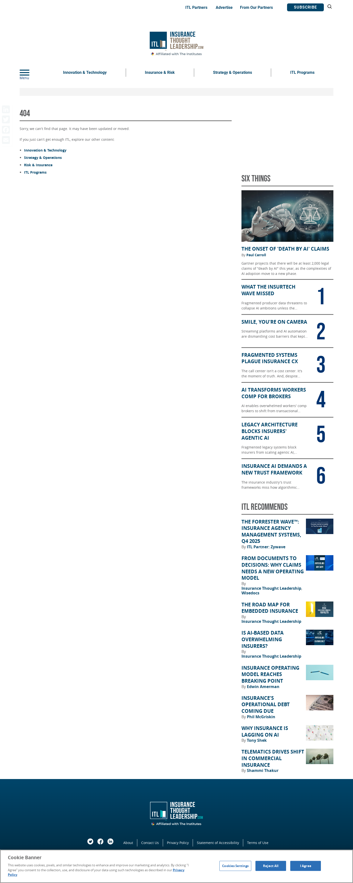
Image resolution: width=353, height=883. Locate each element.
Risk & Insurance (38, 165)
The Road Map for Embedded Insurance (269, 607)
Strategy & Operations (232, 72)
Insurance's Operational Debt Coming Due (265, 704)
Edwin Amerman (263, 686)
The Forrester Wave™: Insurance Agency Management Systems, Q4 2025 (271, 532)
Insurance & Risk (160, 72)
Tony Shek (257, 740)
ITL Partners (196, 7)
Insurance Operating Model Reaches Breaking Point (270, 674)
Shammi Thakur (262, 770)
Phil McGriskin (261, 716)
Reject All (270, 865)
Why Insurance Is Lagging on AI (264, 731)
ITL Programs (302, 72)
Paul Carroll (256, 255)
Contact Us (150, 842)
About (128, 842)
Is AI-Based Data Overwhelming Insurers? (262, 639)
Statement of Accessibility (218, 842)
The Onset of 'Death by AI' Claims (285, 249)
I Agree (305, 865)
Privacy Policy (178, 842)
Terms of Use (257, 842)
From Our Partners (256, 7)
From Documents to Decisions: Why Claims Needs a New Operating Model (272, 568)
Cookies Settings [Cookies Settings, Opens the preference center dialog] (235, 865)
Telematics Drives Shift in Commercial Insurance (272, 758)
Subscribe (305, 7)
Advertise (224, 7)
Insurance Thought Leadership (271, 588)
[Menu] (32, 72)
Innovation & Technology (85, 72)
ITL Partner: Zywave (266, 547)
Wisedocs (250, 593)
